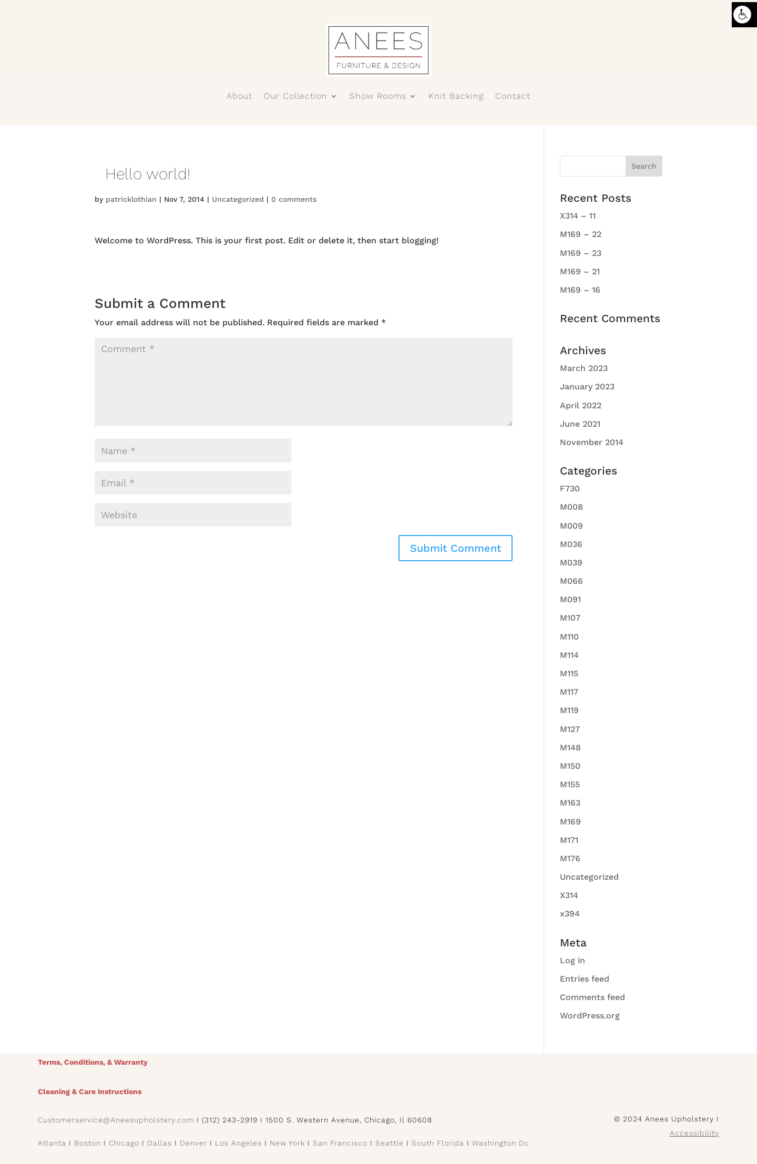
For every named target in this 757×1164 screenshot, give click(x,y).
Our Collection (296, 96)
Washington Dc (500, 1143)
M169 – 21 (580, 271)
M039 (571, 563)
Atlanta (52, 1143)
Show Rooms (378, 96)
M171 (569, 840)
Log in (572, 960)
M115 (569, 673)
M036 (571, 544)
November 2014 (591, 442)
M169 (570, 822)
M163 (570, 803)
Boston (87, 1143)
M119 (569, 710)
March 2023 (584, 368)
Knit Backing (456, 96)
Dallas (159, 1143)
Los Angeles (238, 1143)
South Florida (438, 1143)
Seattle (389, 1143)
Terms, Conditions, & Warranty (93, 1062)
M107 (570, 618)
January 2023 (587, 387)
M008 (571, 507)
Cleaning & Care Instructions (89, 1091)
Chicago (124, 1143)
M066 (571, 581)
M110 (569, 637)
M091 (570, 599)
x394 (570, 914)
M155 (570, 784)
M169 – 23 (580, 253)
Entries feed (584, 979)
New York (287, 1143)
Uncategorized (238, 199)
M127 (570, 729)
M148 (570, 748)
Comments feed (592, 997)
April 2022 (580, 405)
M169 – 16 (580, 290)
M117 (569, 692)
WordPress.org (590, 1016)
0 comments (293, 199)
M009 (571, 526)
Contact (512, 96)
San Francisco (340, 1143)
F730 (570, 488)
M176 (570, 858)
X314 (569, 895)
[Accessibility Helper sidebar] (744, 14)
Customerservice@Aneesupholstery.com (116, 1120)
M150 (570, 766)
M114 (569, 655)
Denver (193, 1143)
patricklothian (131, 199)
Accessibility (694, 1133)
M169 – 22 (580, 234)
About (239, 96)
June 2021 (580, 424)
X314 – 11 (578, 216)
